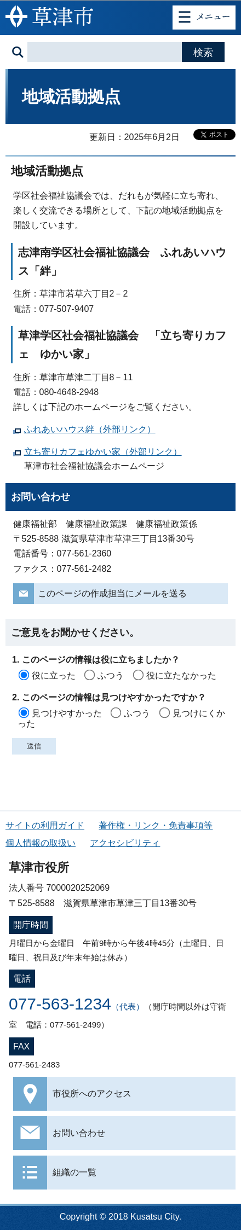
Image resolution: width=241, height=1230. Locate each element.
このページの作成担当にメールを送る (112, 593)
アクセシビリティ (125, 843)
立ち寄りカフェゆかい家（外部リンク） (103, 451)
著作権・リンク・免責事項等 (156, 825)
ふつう (110, 675)
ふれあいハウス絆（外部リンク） (90, 429)
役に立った (54, 675)
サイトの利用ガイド (44, 825)
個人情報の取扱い (40, 843)
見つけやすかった (67, 713)
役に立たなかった (181, 675)
